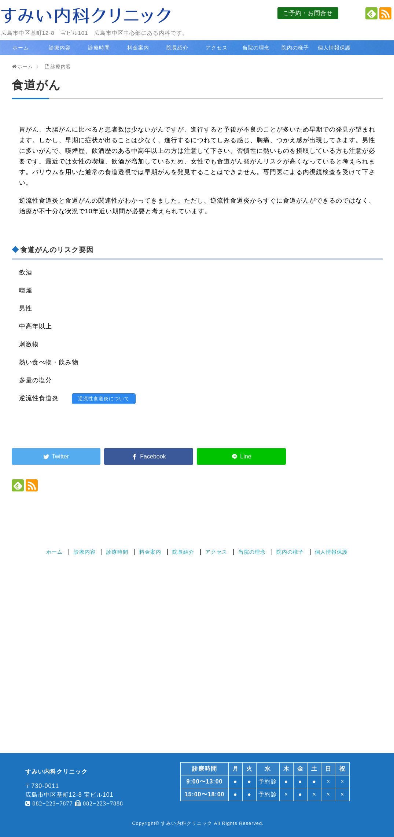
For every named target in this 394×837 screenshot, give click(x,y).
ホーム (20, 48)
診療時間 (99, 48)
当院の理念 (256, 48)
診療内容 (60, 48)
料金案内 (138, 48)
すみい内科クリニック (186, 823)
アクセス (217, 48)
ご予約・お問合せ (308, 13)
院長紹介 (177, 48)
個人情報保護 (334, 48)
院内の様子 (295, 48)
